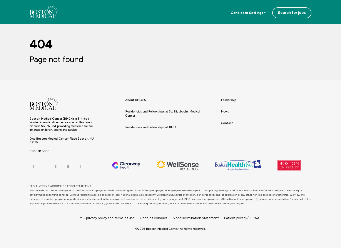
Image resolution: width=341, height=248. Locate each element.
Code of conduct (153, 218)
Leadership (228, 100)
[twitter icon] (44, 166)
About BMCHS (135, 100)
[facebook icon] (33, 166)
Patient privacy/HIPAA (241, 218)
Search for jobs (292, 12)
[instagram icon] (56, 166)
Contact (227, 123)
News (225, 111)
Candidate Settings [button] (247, 13)
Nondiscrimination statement (196, 218)
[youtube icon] (80, 166)
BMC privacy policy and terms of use (106, 218)
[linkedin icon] (68, 166)
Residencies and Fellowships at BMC (150, 127)
